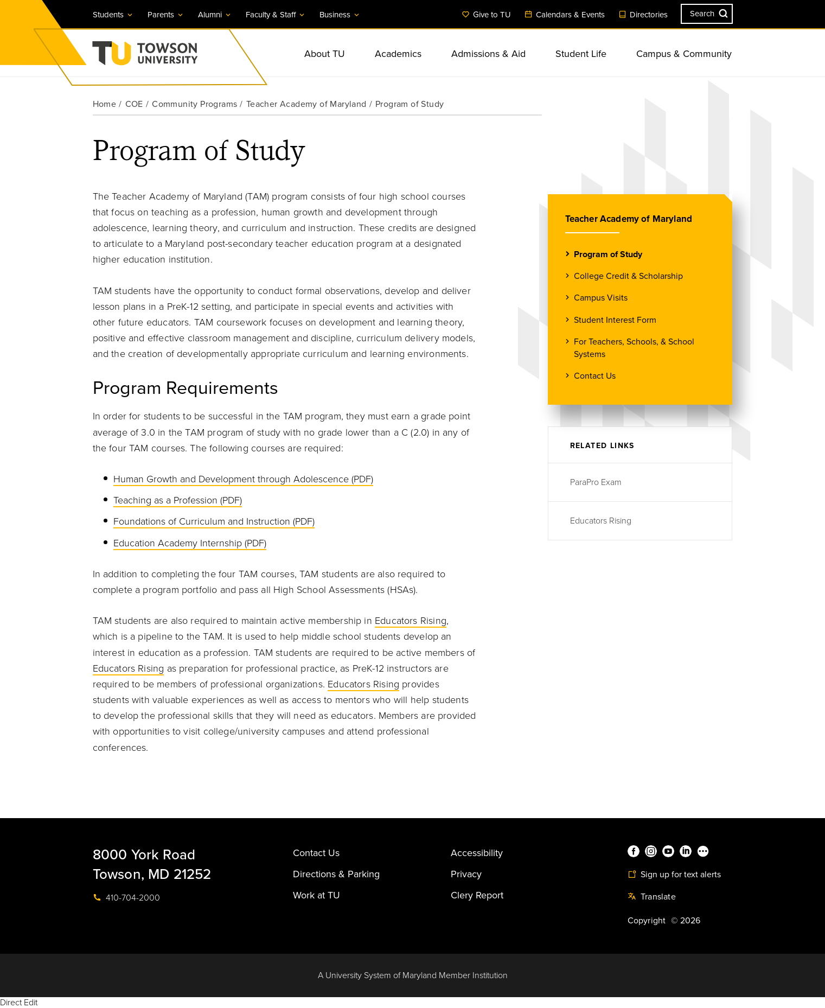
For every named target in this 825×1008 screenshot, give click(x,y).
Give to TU (486, 15)
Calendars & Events (565, 15)
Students (113, 15)
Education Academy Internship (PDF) (189, 543)
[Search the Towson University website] (707, 14)
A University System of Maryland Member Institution (413, 975)
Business (340, 15)
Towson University (173, 56)
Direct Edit (18, 1002)
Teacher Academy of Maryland (306, 104)
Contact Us (595, 375)
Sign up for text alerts (674, 874)
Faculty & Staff (276, 15)
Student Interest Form (615, 320)
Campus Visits (601, 297)
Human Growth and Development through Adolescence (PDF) (243, 479)
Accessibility (477, 853)
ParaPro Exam (596, 482)
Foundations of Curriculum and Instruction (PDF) (214, 521)
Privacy (466, 874)
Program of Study (608, 254)
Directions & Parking (336, 874)
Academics (398, 54)
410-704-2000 (126, 897)
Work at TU (316, 895)
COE (134, 104)
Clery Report (477, 895)
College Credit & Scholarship (628, 276)
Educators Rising (410, 621)
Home (105, 104)
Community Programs (194, 104)
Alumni (215, 15)
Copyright (647, 920)
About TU (324, 54)
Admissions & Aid (488, 54)
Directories (643, 15)
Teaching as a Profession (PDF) (177, 500)
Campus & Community (684, 54)
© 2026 (685, 920)
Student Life (580, 54)
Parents (166, 15)
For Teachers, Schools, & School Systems (634, 347)
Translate (652, 896)
